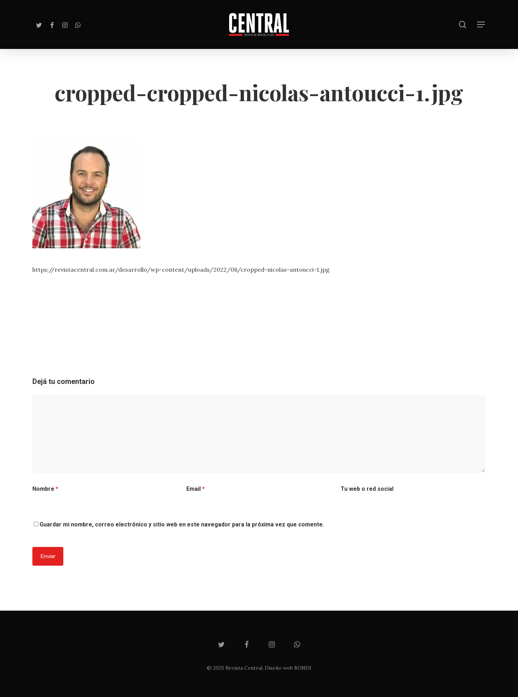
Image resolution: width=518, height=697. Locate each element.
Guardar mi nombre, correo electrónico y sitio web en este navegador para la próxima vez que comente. (182, 524)
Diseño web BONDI (288, 668)
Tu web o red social (367, 488)
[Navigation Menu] (481, 24)
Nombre (45, 488)
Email (195, 488)
